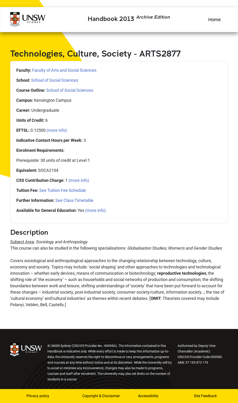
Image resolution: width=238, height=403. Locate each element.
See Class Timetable (74, 200)
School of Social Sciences (54, 80)
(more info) (56, 130)
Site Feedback (205, 396)
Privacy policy (37, 396)
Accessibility (148, 396)
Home (214, 19)
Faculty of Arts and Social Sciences (64, 70)
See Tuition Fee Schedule (62, 190)
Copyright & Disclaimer (94, 396)
